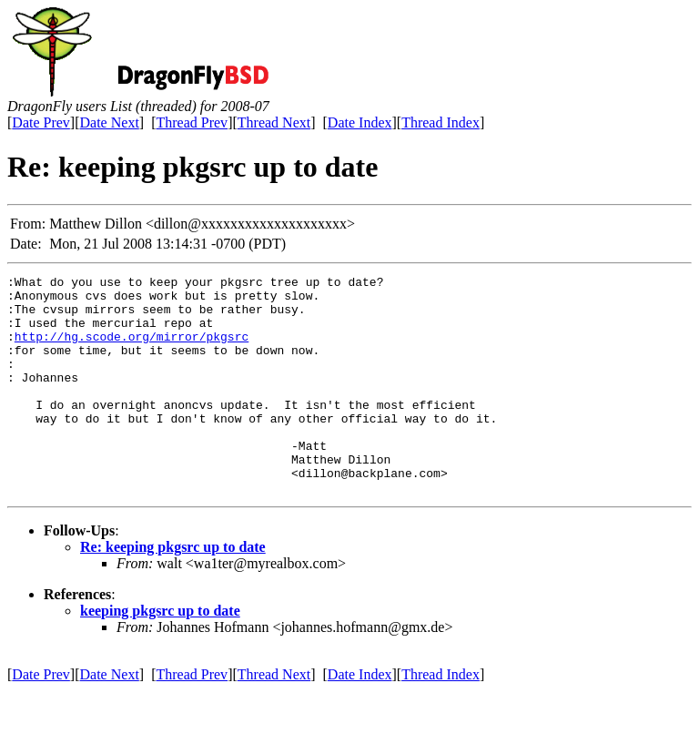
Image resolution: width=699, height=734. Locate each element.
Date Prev (41, 122)
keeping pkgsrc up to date (160, 654)
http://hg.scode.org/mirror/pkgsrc (131, 350)
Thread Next (274, 122)
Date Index (360, 122)
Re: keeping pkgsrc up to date (173, 590)
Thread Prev (192, 122)
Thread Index (440, 122)
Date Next (109, 122)
